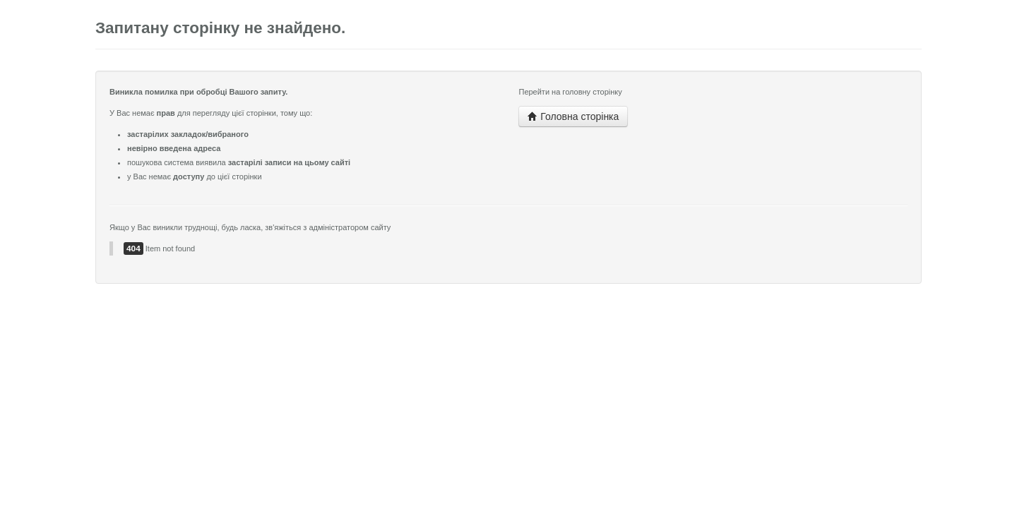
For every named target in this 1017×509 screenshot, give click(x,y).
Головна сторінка (573, 116)
